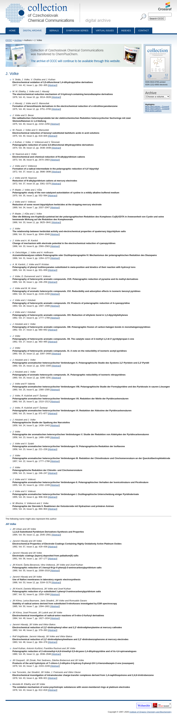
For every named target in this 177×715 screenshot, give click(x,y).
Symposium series (77, 30)
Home (12, 30)
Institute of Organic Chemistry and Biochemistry (150, 712)
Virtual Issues (105, 30)
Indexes (126, 30)
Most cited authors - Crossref (157, 109)
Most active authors (153, 111)
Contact (143, 30)
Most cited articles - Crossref (157, 107)
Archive (18, 40)
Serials (54, 30)
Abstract (52, 85)
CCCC (9, 40)
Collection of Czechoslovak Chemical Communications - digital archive (43, 3)
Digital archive (32, 30)
